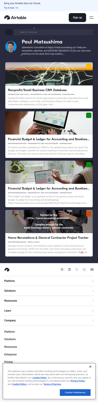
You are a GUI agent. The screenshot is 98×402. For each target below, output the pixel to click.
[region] (49, 381)
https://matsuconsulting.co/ (62, 47)
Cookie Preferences (75, 392)
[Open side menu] (91, 17)
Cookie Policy (40, 377)
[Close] (90, 366)
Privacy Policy (78, 380)
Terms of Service (52, 384)
